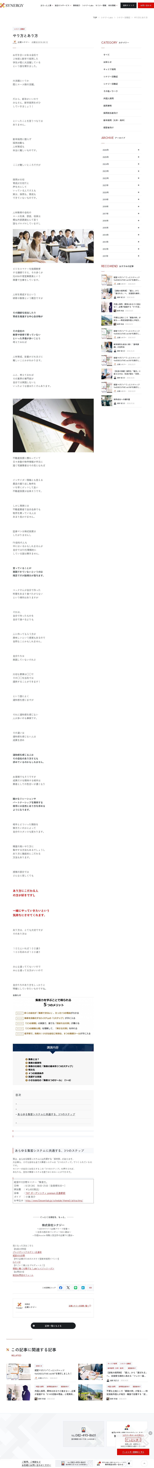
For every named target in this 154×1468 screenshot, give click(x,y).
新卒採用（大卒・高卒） (114, 120)
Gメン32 (16, 1261)
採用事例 (107, 105)
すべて (106, 54)
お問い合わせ (145, 5)
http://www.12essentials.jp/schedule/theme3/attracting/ (54, 1200)
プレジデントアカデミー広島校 (27, 1252)
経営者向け (108, 127)
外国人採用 (108, 98)
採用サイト (128, 5)
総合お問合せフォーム (23, 1275)
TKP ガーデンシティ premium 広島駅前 (45, 1193)
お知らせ (107, 61)
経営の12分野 (19, 1255)
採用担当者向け (110, 112)
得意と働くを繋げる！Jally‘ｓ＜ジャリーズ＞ (33, 1268)
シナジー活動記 (110, 76)
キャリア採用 (109, 69)
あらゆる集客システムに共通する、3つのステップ (46, 1114)
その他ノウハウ (110, 91)
